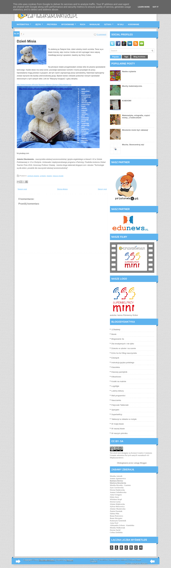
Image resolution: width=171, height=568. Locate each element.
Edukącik (115, 358)
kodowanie (133, 24)
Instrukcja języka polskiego (122, 362)
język (40, 23)
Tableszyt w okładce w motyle (124, 419)
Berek (113, 334)
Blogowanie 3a (117, 339)
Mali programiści (118, 395)
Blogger (143, 463)
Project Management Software (136, 563)
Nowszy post (22, 189)
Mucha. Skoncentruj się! (133, 144)
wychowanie (69, 23)
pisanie (49, 176)
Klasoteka (115, 367)
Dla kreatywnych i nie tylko (122, 344)
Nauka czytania (129, 71)
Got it (155, 7)
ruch (82, 24)
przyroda (52, 24)
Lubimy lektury (117, 391)
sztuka (109, 23)
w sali (120, 24)
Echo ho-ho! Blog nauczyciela (124, 353)
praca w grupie (58, 176)
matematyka (25, 23)
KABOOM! (127, 101)
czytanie (43, 176)
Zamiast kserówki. (47, 560)
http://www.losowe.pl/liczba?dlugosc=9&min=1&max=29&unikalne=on (44, 85)
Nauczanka (116, 400)
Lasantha (124, 560)
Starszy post (102, 189)
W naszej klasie (118, 428)
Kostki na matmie (118, 381)
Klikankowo (116, 377)
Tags (126, 57)
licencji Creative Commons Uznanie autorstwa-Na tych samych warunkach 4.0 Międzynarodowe (131, 455)
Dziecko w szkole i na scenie (123, 348)
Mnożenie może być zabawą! (135, 130)
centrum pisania (33, 176)
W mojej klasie (117, 424)
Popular (115, 57)
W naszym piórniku (119, 433)
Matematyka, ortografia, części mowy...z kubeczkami (136, 116)
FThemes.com (103, 560)
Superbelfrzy (116, 414)
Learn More (144, 7)
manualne (95, 24)
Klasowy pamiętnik (119, 372)
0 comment (101, 34)
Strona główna (62, 189)
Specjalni (115, 410)
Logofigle (115, 386)
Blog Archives (139, 57)
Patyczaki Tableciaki (120, 405)
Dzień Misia (26, 41)
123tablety (115, 329)
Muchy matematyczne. (132, 86)
